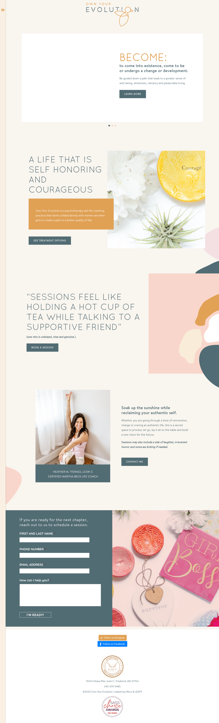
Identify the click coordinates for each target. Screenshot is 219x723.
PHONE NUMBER (33, 549)
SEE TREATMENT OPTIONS (50, 240)
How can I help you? (35, 580)
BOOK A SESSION (42, 347)
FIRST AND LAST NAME (37, 533)
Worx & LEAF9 (134, 691)
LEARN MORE (132, 94)
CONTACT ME (134, 461)
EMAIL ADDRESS (32, 565)
